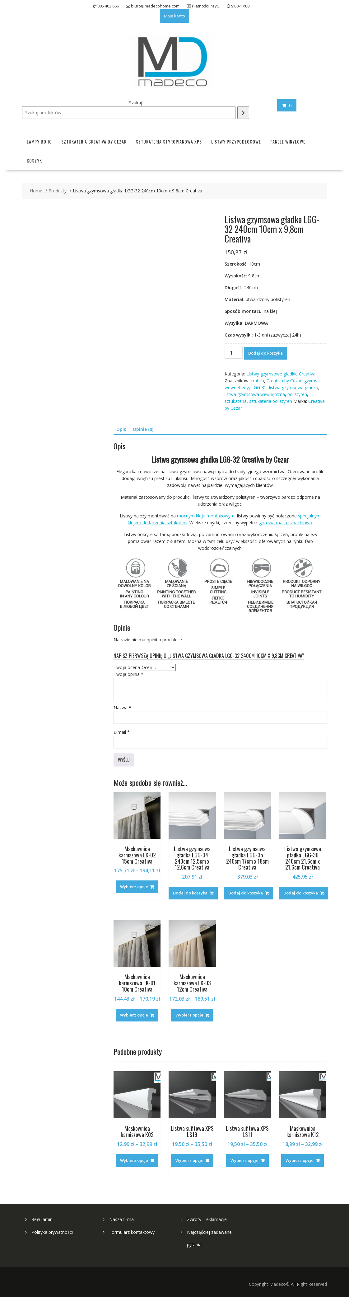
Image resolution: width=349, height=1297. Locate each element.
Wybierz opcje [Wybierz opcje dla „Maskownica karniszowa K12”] (300, 1160)
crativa (257, 381)
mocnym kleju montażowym (206, 516)
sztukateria (236, 401)
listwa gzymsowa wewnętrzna (255, 394)
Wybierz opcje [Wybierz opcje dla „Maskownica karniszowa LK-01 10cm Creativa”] (134, 1015)
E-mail (122, 732)
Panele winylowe (287, 141)
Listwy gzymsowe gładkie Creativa (280, 374)
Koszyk (34, 160)
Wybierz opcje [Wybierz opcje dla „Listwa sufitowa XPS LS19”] (189, 1160)
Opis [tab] (121, 429)
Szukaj (135, 103)
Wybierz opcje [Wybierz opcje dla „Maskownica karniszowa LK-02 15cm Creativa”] (134, 886)
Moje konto (174, 16)
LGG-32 (259, 387)
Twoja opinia (128, 674)
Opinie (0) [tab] (143, 429)
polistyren (297, 394)
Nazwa (122, 707)
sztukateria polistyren (270, 401)
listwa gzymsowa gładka (293, 387)
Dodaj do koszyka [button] (190, 893)
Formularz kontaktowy (132, 1232)
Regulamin (42, 1219)
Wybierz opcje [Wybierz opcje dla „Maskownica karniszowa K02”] (134, 1160)
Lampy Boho (39, 141)
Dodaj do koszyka (265, 353)
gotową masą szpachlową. (286, 523)
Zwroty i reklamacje (207, 1219)
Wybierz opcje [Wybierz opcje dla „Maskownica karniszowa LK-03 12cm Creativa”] (189, 1015)
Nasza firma (121, 1219)
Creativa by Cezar (284, 381)
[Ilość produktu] (234, 353)
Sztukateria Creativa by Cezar (94, 141)
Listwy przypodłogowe (236, 141)
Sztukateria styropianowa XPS (169, 141)
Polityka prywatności (52, 1232)
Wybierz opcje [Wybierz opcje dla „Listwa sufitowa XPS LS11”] (244, 1160)
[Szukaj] (243, 112)
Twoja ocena (127, 667)
